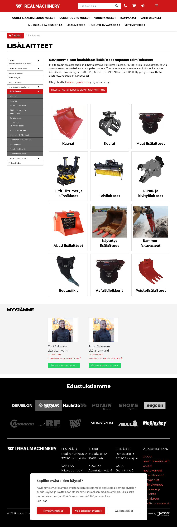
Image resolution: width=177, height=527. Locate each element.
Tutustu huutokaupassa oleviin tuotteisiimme (78, 89)
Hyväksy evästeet (53, 510)
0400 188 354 (96, 354)
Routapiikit (68, 291)
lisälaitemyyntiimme (77, 82)
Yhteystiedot (135, 25)
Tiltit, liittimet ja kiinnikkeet (68, 193)
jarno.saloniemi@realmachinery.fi (105, 358)
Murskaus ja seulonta (45, 25)
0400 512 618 (54, 354)
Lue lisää (42, 501)
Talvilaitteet (109, 196)
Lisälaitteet (75, 25)
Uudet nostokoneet (74, 17)
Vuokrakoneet (105, 17)
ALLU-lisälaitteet (68, 246)
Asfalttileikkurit (109, 291)
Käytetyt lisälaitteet (109, 243)
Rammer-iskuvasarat (151, 243)
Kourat (109, 144)
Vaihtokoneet (151, 17)
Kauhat (68, 144)
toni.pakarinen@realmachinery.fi (64, 358)
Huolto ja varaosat (104, 25)
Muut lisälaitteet (150, 144)
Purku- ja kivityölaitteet (150, 193)
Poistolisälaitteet (151, 291)
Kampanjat (128, 17)
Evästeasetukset (124, 510)
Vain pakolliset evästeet (88, 510)
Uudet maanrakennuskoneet (33, 17)
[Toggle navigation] (157, 6)
